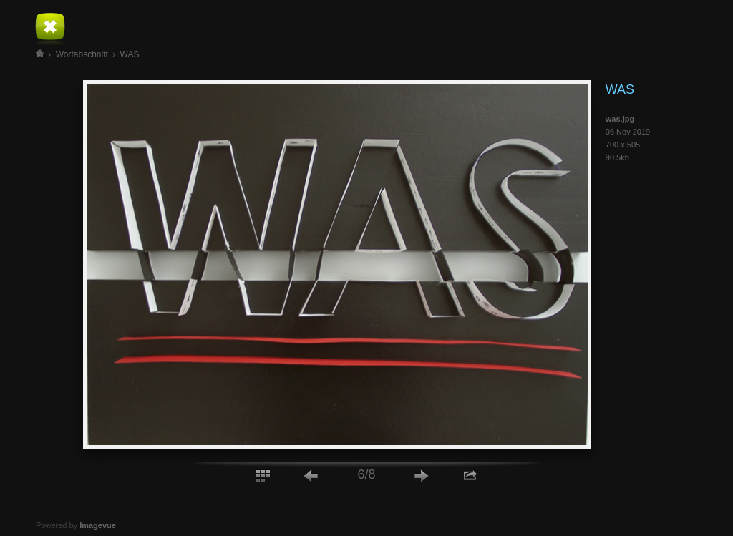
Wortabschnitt (82, 54)
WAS (130, 54)
